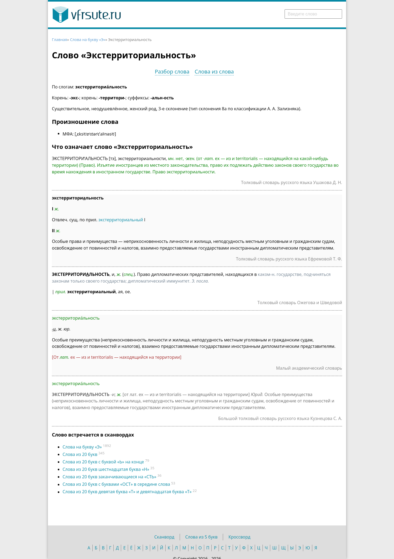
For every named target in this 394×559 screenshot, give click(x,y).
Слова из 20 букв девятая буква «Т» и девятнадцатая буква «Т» (127, 492)
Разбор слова (172, 71)
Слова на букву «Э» (87, 39)
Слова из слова (214, 71)
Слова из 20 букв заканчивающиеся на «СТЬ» (109, 477)
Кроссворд (239, 537)
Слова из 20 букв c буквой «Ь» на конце (103, 462)
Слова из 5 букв (201, 537)
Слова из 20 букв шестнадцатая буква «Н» (106, 469)
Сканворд (164, 537)
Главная (59, 39)
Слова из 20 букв (80, 454)
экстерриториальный (120, 220)
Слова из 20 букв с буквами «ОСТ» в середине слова (116, 484)
